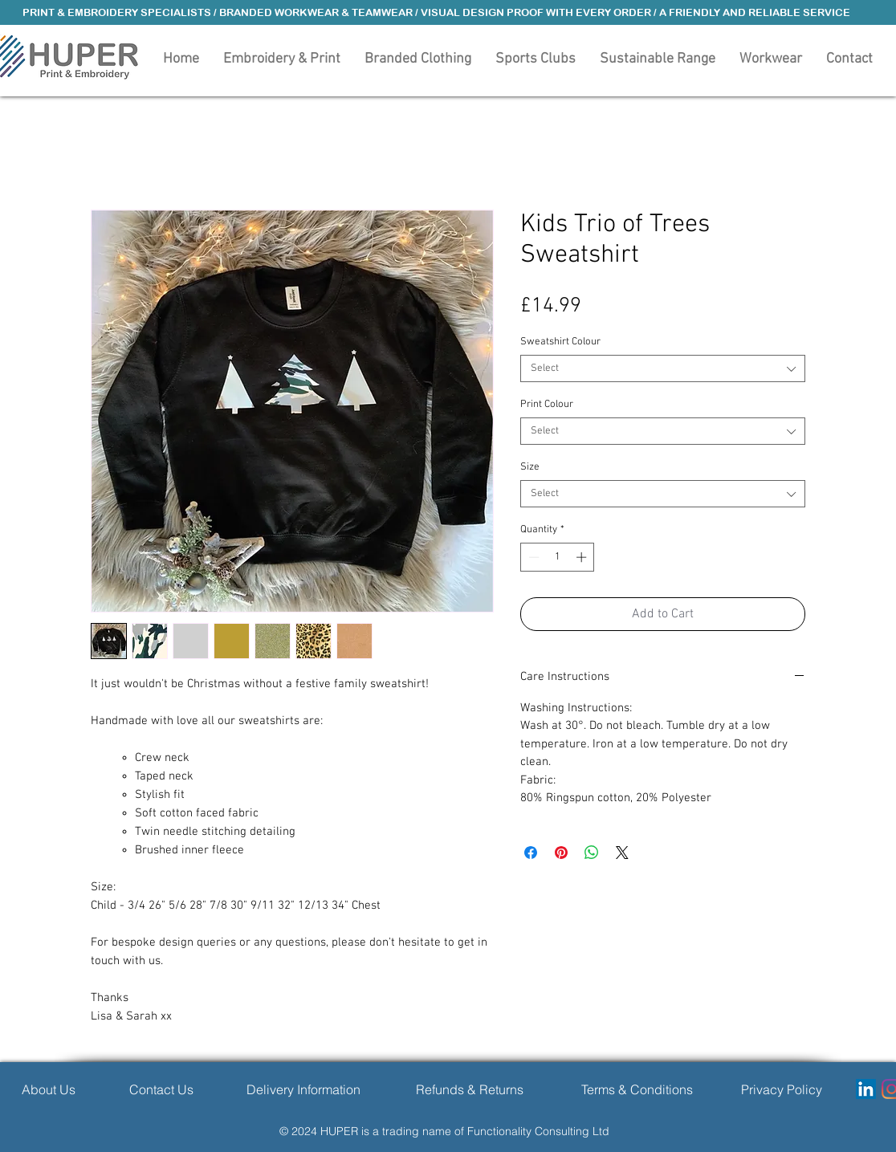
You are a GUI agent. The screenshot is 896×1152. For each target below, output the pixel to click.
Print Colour (546, 404)
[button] (417, 58)
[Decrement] (532, 557)
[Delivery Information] (303, 1089)
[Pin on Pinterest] (561, 852)
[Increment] (583, 557)
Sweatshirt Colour (560, 342)
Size (530, 467)
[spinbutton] (557, 557)
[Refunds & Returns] (469, 1089)
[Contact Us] (161, 1089)
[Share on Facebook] (530, 852)
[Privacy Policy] (782, 1089)
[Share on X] (622, 852)
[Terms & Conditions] (637, 1089)
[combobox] (662, 368)
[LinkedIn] (866, 1089)
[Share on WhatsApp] (591, 852)
